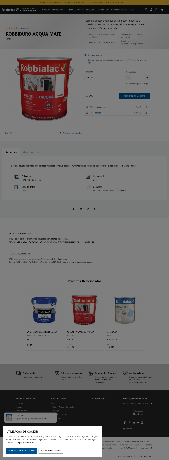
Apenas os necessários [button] (51, 450)
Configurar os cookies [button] (24, 442)
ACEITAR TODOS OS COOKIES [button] (21, 450)
